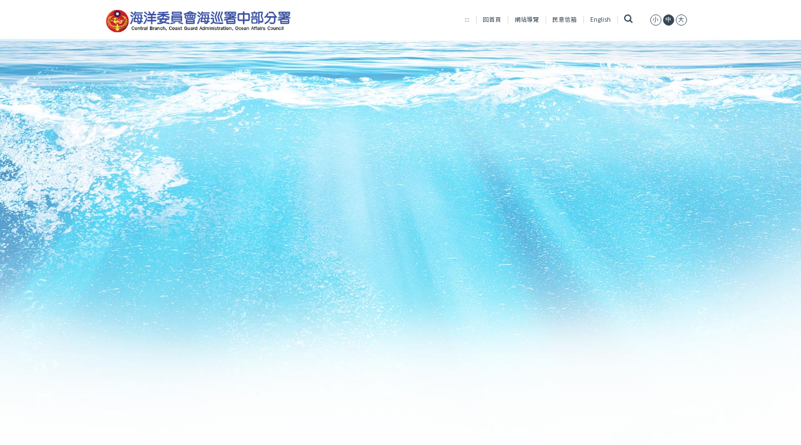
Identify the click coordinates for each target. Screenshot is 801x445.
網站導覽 (527, 19)
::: (466, 19)
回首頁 (492, 19)
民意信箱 (564, 19)
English (600, 19)
